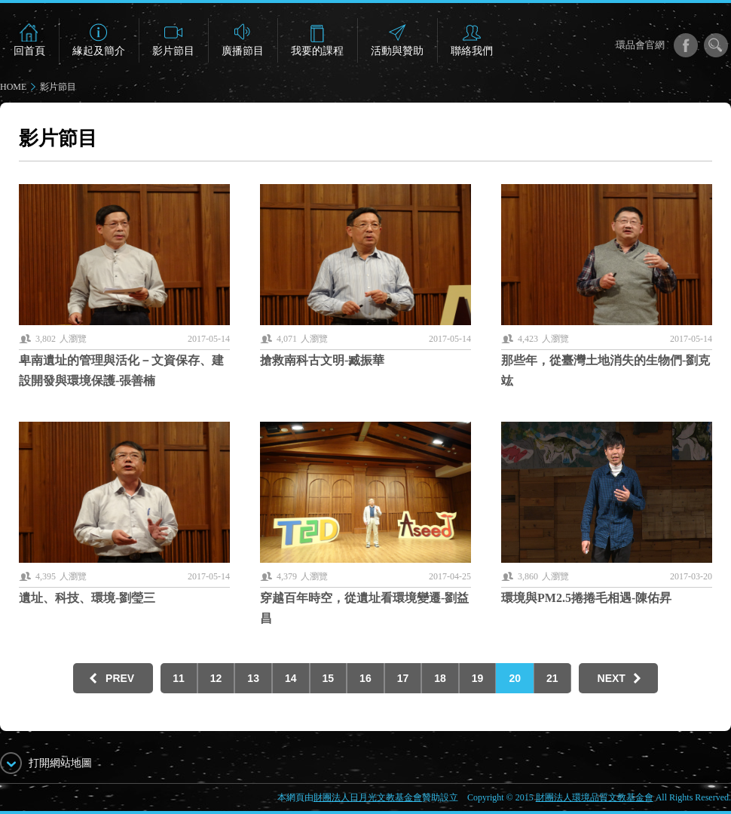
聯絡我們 (472, 51)
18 (440, 678)
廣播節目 (243, 51)
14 (291, 678)
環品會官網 (640, 45)
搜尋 (716, 45)
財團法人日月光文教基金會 (368, 797)
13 (253, 678)
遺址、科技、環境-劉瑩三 (87, 597)
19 (478, 678)
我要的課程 (317, 51)
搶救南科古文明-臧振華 (322, 360)
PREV (120, 678)
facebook (686, 45)
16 (365, 678)
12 (216, 678)
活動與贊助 (397, 51)
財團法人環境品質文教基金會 (594, 797)
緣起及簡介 (98, 51)
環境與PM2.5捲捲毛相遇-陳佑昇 (586, 597)
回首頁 (29, 51)
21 (552, 678)
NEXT (611, 678)
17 (403, 678)
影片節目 (173, 51)
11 (179, 678)
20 (515, 678)
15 (329, 678)
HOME (13, 86)
